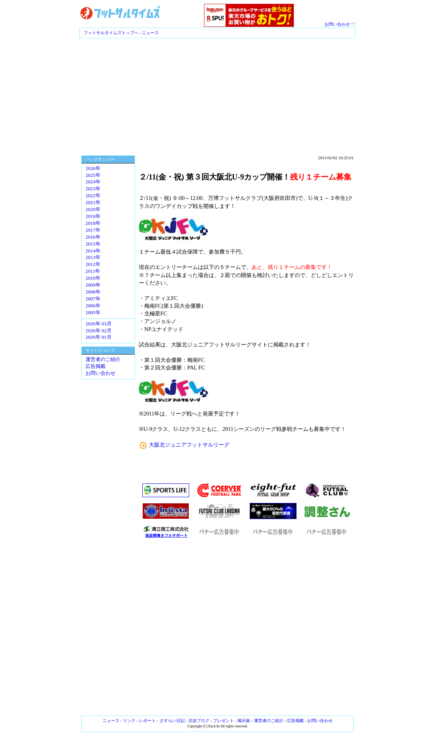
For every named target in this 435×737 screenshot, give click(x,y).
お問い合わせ (340, 24)
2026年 (93, 168)
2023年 (93, 188)
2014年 (93, 251)
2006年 (93, 305)
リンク (129, 720)
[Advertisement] (217, 96)
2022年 (93, 195)
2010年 (93, 278)
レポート (147, 720)
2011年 (93, 271)
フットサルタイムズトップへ (111, 32)
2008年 (93, 292)
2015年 (93, 244)
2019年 (93, 216)
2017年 (93, 230)
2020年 (93, 209)
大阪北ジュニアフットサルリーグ (189, 445)
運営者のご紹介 (103, 359)
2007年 (93, 299)
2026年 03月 (99, 323)
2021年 (93, 202)
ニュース (150, 32)
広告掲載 (95, 366)
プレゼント (223, 720)
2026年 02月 (99, 330)
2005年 (93, 312)
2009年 (93, 285)
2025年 (93, 175)
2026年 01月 (99, 337)
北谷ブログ (198, 720)
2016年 (93, 237)
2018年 (93, 223)
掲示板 (243, 720)
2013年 (93, 257)
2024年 (93, 182)
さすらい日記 (172, 720)
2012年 (93, 264)
